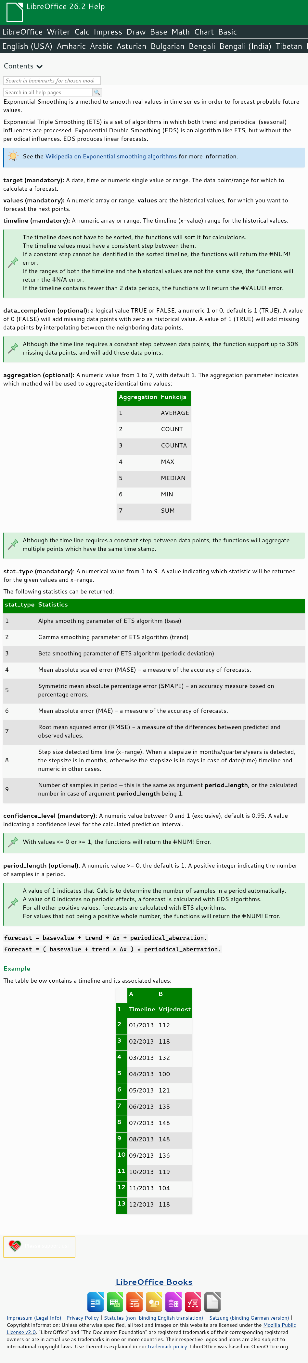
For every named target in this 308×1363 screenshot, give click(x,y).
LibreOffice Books (154, 1281)
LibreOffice (22, 31)
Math (180, 31)
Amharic (71, 45)
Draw (136, 31)
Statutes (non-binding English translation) (153, 1317)
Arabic (101, 45)
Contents (18, 66)
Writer (58, 31)
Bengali (201, 45)
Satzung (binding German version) (249, 1317)
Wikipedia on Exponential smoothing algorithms (111, 156)
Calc (82, 31)
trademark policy (167, 1346)
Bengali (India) (245, 45)
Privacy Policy (82, 1317)
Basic (227, 31)
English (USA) (27, 45)
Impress (108, 31)
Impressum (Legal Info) (33, 1317)
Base (158, 31)
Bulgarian (167, 45)
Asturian (131, 45)
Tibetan (289, 45)
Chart (204, 31)
